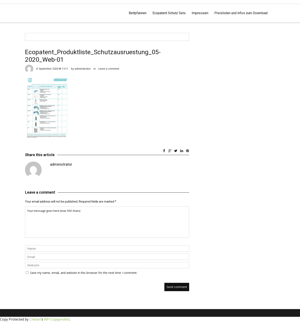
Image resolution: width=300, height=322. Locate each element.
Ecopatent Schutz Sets (169, 13)
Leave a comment (108, 68)
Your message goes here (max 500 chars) (107, 222)
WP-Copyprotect (57, 319)
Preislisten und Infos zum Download (241, 13)
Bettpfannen (137, 13)
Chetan (35, 319)
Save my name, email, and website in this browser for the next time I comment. (83, 273)
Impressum (200, 13)
